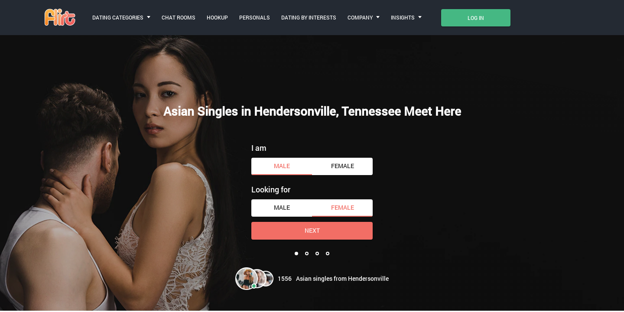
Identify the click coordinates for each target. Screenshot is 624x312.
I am (258, 148)
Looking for (270, 189)
